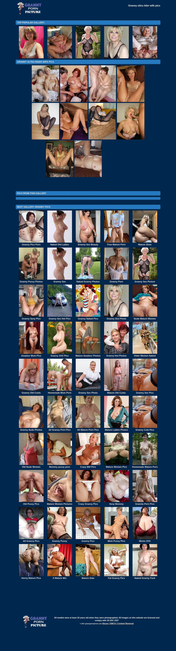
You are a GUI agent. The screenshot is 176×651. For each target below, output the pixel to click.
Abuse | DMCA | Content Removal (118, 644)
